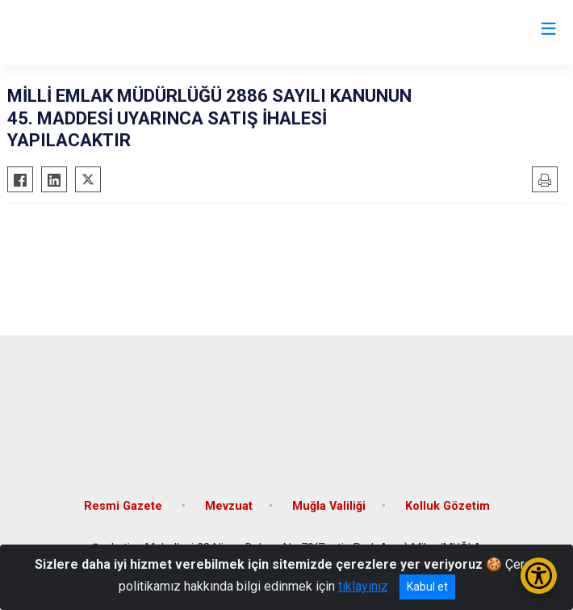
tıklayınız (363, 586)
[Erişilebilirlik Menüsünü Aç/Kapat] (539, 575)
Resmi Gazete (124, 506)
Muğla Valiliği (329, 506)
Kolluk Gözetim (447, 506)
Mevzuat (229, 506)
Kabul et (427, 586)
